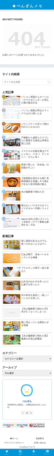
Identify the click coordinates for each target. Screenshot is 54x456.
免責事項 (40, 438)
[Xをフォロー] (23, 413)
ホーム (14, 438)
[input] (27, 82)
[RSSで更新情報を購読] (31, 413)
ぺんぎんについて (27, 447)
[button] (48, 82)
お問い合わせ (40, 443)
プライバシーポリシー (14, 443)
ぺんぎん (27, 401)
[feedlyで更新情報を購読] (27, 413)
